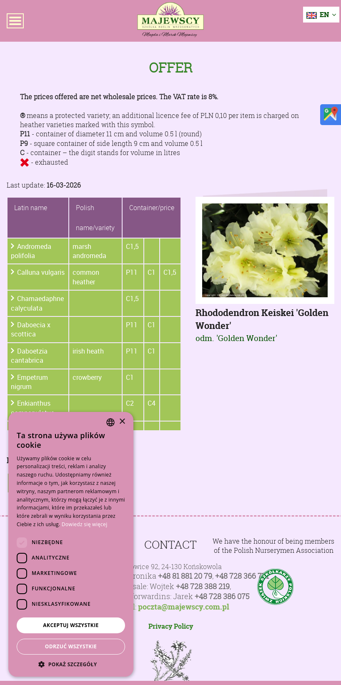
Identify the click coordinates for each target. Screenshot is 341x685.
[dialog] (70, 544)
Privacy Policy (170, 626)
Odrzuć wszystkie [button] (71, 646)
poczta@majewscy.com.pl (183, 607)
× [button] (122, 422)
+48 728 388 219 (203, 586)
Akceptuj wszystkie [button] (70, 625)
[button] (71, 664)
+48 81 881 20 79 (185, 576)
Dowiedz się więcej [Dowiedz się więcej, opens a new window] (85, 524)
